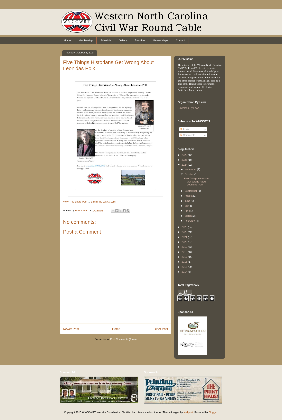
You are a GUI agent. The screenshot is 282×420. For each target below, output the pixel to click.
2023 (185, 227)
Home (67, 40)
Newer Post (71, 329)
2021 (185, 237)
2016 (185, 261)
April (188, 210)
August (189, 195)
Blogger (213, 412)
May (187, 205)
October (189, 174)
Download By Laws (188, 107)
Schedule (105, 40)
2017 (185, 256)
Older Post (161, 329)
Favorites (140, 40)
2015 (185, 266)
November (191, 169)
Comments (187, 135)
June (188, 200)
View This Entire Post (75, 201)
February (190, 220)
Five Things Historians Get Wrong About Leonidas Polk (196, 181)
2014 (185, 271)
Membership (86, 40)
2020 (185, 241)
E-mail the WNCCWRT (104, 201)
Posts (184, 129)
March (189, 215)
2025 (185, 159)
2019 (185, 246)
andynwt (188, 412)
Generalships (160, 40)
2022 (185, 231)
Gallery (123, 40)
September (191, 190)
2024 (185, 164)
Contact (180, 40)
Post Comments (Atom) (123, 339)
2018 (185, 251)
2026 (185, 154)
